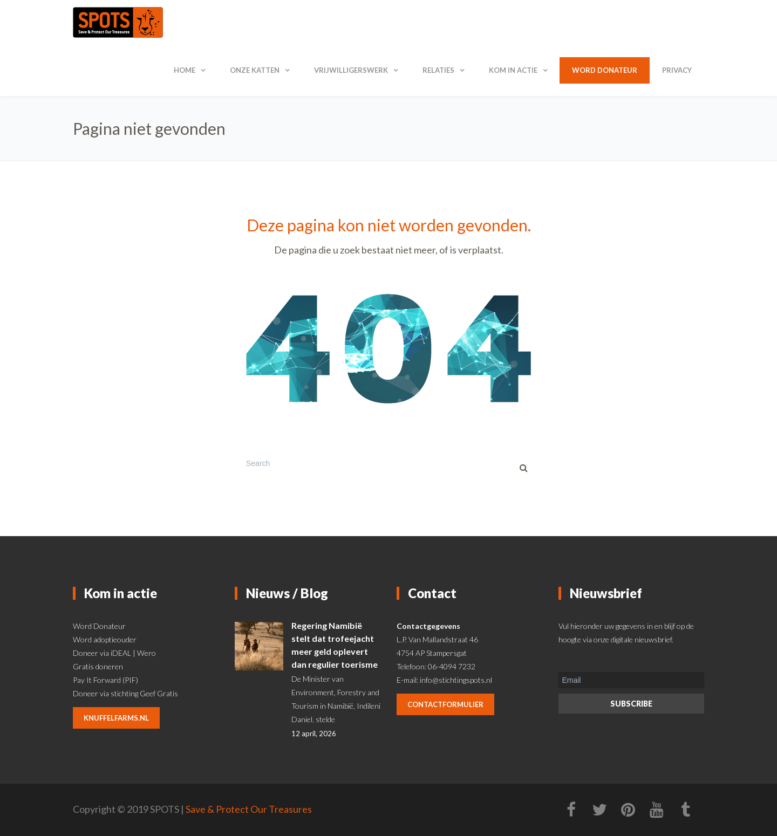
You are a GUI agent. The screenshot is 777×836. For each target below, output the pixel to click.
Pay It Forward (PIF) (105, 679)
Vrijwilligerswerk (351, 70)
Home (184, 70)
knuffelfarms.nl (116, 718)
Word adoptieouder (105, 639)
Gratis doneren (98, 666)
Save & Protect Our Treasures (249, 809)
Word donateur (604, 70)
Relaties (438, 70)
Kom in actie (513, 70)
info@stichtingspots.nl (456, 679)
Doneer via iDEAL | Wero (114, 652)
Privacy (677, 70)
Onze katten (255, 70)
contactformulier (445, 704)
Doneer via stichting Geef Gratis (125, 693)
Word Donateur (99, 626)
